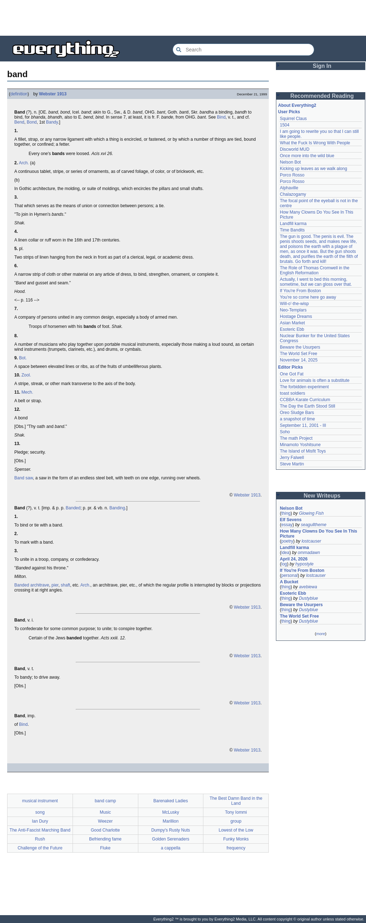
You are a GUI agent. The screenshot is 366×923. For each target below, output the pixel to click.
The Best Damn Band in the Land (235, 801)
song (40, 812)
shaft (65, 585)
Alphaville (289, 187)
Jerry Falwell (292, 457)
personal (289, 575)
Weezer (105, 821)
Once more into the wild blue (307, 155)
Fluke (105, 847)
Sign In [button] (322, 66)
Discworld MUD (295, 149)
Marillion (171, 821)
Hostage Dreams (296, 316)
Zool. (26, 375)
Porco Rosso (292, 175)
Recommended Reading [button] (322, 96)
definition (19, 93)
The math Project (296, 438)
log (284, 564)
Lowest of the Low (236, 830)
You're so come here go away (308, 297)
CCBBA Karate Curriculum (305, 399)
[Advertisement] (183, 18)
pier (54, 585)
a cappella (170, 847)
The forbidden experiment (304, 386)
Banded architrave (31, 585)
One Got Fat (291, 373)
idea (285, 552)
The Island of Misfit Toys (303, 451)
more (320, 634)
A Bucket (289, 581)
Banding (117, 507)
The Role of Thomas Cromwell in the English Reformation (315, 270)
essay (286, 524)
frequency (236, 847)
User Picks (289, 111)
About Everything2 (297, 105)
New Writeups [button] (322, 496)
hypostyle (304, 564)
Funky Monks (235, 839)
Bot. (22, 357)
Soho (285, 431)
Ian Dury (40, 821)
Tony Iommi (236, 812)
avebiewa (308, 586)
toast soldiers (292, 393)
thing (286, 513)
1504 (285, 125)
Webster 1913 (52, 93)
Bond (32, 122)
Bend (19, 122)
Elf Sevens (291, 519)
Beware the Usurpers (300, 347)
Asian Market (292, 322)
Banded (73, 507)
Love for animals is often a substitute (315, 380)
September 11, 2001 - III (303, 425)
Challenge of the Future (40, 847)
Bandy (52, 122)
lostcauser (311, 541)
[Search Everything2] (243, 50)
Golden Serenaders (170, 839)
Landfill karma (293, 223)
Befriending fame (105, 839)
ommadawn (309, 552)
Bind (221, 117)
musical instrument (40, 800)
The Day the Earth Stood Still (307, 406)
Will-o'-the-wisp (294, 303)
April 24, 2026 (293, 559)
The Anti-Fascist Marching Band (40, 830)
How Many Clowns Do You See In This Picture (318, 534)
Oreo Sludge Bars (297, 412)
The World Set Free (298, 353)
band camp (105, 800)
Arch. (24, 162)
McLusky (170, 812)
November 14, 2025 (298, 360)
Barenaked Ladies (170, 800)
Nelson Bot (290, 162)
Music (105, 812)
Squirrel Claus (293, 118)
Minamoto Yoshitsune (300, 444)
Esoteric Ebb (292, 329)
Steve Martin (292, 464)
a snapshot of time (297, 418)
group (236, 821)
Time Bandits (292, 230)
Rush (40, 839)
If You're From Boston (300, 290)
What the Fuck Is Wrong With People (315, 142)
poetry (287, 541)
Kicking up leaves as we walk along (313, 168)
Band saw (23, 477)
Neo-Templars (293, 310)
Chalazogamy (293, 194)
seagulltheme (313, 524)
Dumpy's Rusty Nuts (170, 830)
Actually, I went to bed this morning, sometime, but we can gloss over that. (316, 282)
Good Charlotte (105, 830)
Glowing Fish (311, 513)
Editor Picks (290, 367)
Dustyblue (308, 598)
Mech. (27, 392)
